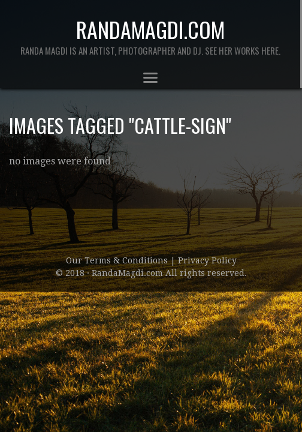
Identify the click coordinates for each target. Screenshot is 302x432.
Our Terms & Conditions (118, 260)
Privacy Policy (207, 260)
